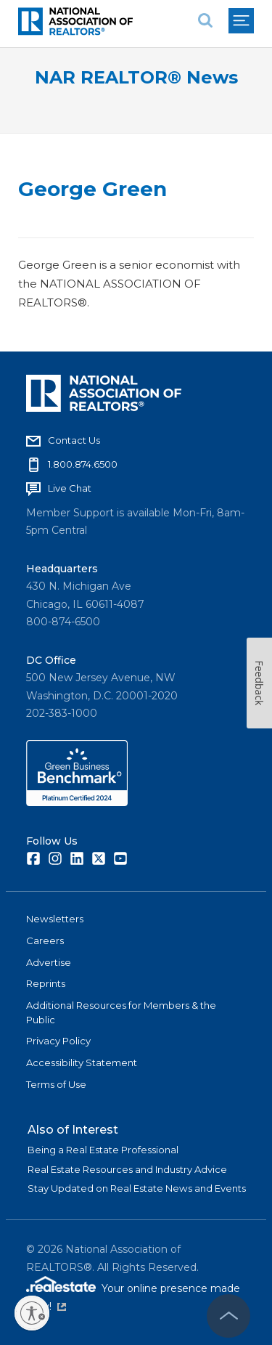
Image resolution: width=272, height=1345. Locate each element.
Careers (45, 940)
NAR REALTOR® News (136, 77)
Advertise (48, 962)
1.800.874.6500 (83, 464)
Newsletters (54, 919)
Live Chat (69, 488)
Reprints (45, 983)
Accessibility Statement (81, 1062)
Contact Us (74, 440)
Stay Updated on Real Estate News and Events (137, 1188)
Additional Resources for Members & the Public (121, 1012)
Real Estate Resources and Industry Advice (127, 1169)
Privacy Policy (58, 1041)
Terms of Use (56, 1084)
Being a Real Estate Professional (103, 1149)
